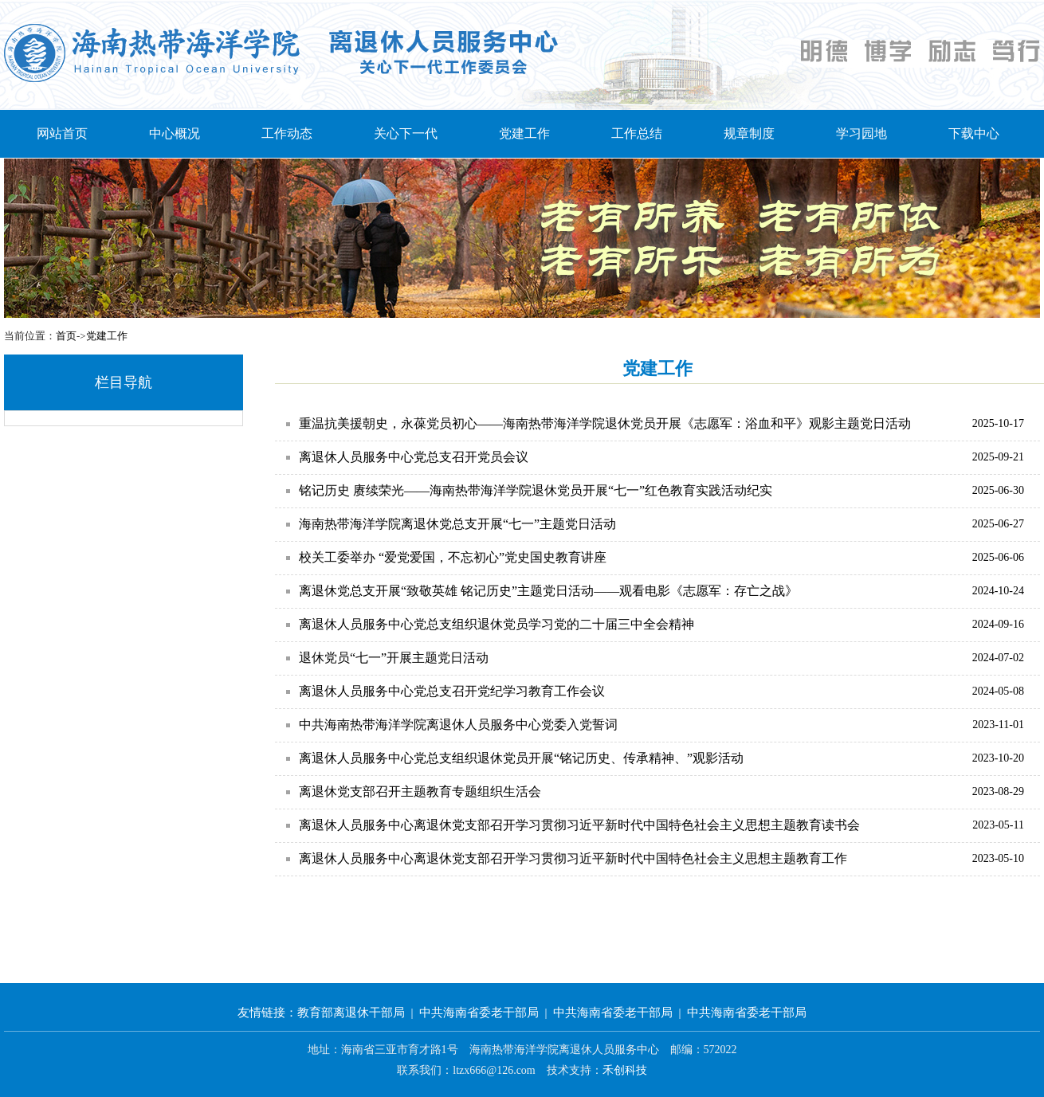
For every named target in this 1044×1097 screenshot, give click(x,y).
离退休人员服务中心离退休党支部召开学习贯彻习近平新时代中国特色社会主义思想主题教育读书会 (579, 825)
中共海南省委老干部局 (479, 1012)
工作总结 (636, 133)
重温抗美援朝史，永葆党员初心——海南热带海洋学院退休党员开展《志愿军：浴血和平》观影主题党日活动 (605, 423)
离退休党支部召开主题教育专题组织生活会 (420, 791)
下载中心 (973, 133)
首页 (66, 336)
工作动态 (286, 133)
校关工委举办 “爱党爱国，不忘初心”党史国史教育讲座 (452, 557)
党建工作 (524, 133)
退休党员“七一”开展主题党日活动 (394, 657)
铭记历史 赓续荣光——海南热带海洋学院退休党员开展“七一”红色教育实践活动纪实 (535, 490)
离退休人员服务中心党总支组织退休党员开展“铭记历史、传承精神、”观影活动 (521, 758)
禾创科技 (624, 1070)
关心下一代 (406, 133)
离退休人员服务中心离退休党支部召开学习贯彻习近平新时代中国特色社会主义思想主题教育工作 (573, 858)
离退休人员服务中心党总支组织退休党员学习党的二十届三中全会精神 (496, 624)
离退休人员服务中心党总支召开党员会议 (413, 457)
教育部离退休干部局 (351, 1012)
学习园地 (861, 133)
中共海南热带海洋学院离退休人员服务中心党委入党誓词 (458, 724)
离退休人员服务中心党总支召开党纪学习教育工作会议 (452, 691)
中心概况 (174, 133)
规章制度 (749, 133)
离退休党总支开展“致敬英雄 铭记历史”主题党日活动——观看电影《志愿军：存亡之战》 (548, 590)
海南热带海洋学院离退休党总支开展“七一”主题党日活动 (457, 524)
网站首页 (62, 133)
